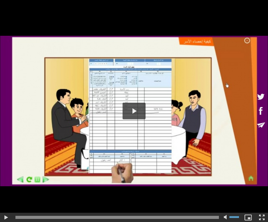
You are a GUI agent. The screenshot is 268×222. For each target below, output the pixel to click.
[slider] (117, 217)
